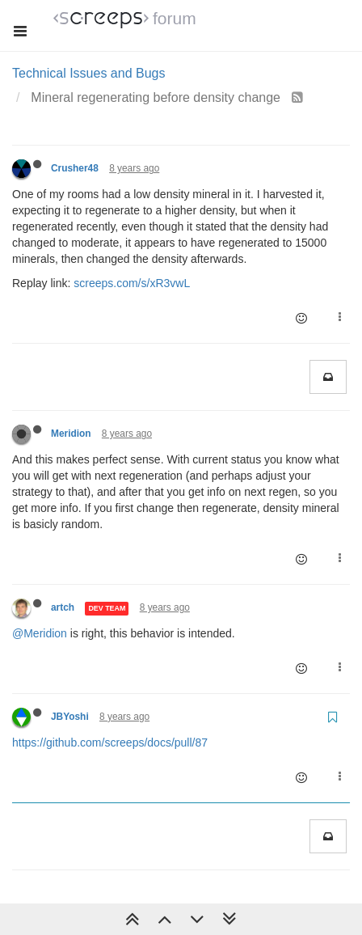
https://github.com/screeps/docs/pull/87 (110, 742)
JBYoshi (70, 716)
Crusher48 (75, 168)
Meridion (71, 433)
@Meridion (39, 633)
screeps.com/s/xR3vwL (132, 283)
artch (62, 607)
